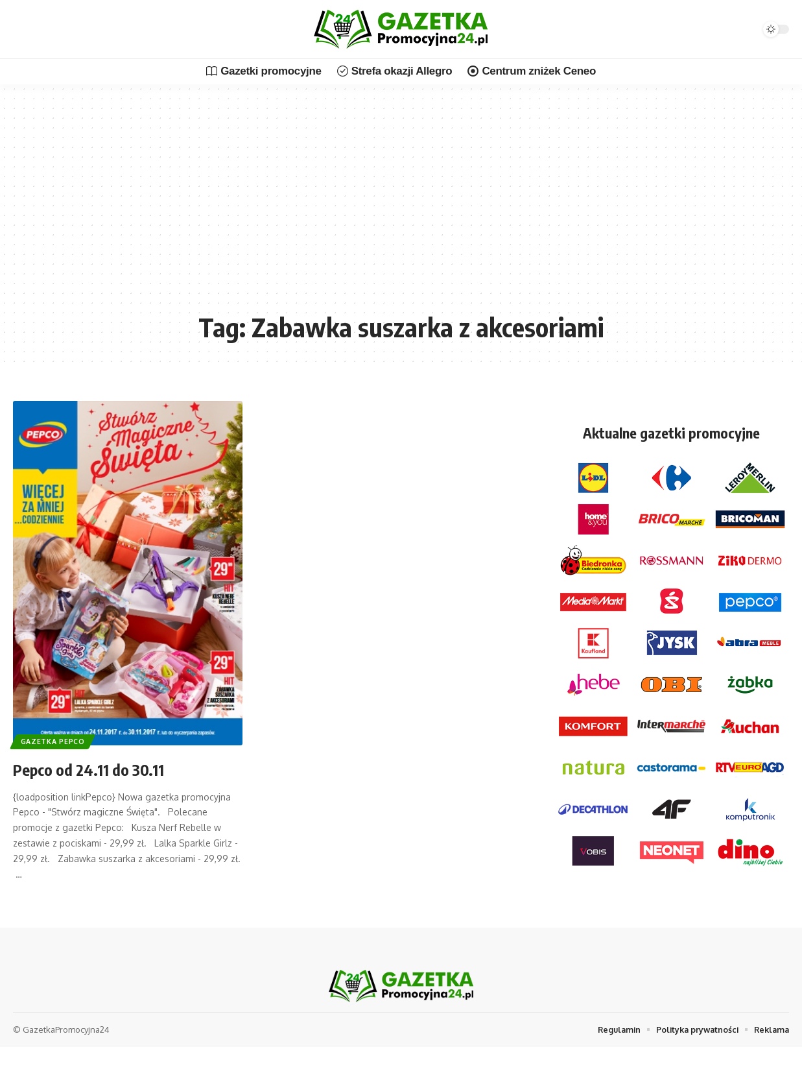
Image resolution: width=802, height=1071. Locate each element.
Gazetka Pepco (55, 740)
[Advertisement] (401, 207)
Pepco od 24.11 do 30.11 (100, 768)
